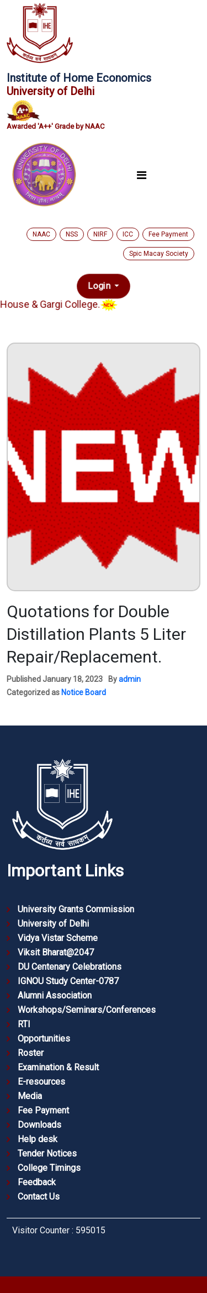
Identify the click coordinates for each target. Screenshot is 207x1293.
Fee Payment (168, 234)
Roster (31, 1053)
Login (100, 285)
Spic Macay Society (158, 253)
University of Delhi (53, 923)
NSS (72, 234)
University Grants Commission (76, 909)
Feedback (37, 1182)
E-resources (41, 1081)
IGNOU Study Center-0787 (68, 981)
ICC (128, 234)
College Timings (49, 1168)
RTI (24, 1024)
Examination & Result (58, 1067)
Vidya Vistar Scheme (58, 938)
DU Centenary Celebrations (69, 966)
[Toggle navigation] (141, 175)
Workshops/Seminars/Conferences (87, 1010)
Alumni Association (55, 995)
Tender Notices (47, 1153)
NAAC (41, 234)
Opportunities (44, 1038)
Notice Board (83, 692)
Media (30, 1096)
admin (130, 679)
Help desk (37, 1139)
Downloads (39, 1124)
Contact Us (39, 1196)
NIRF (100, 234)
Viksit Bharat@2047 (56, 952)
